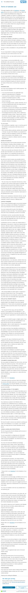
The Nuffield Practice (9, 1)
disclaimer (16, 10)
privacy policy (6, 383)
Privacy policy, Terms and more (22, 590)
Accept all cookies (9, 587)
